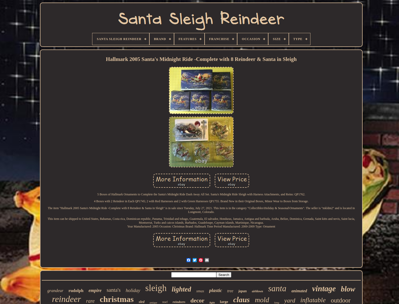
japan (242, 291)
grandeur (55, 290)
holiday (133, 290)
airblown (257, 291)
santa (277, 288)
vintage (324, 288)
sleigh (156, 288)
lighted (181, 289)
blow (348, 289)
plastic (215, 290)
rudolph (75, 290)
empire (95, 290)
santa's (114, 290)
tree (230, 291)
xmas (200, 291)
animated (299, 291)
